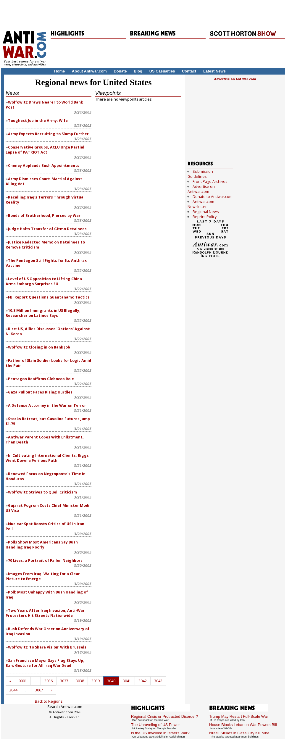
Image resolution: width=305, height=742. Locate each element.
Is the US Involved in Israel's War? (160, 733)
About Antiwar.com (89, 71)
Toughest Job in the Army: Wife (38, 120)
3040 (111, 680)
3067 (39, 690)
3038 (80, 680)
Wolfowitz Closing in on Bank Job (39, 347)
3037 (64, 680)
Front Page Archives (210, 181)
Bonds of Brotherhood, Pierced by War (44, 215)
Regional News (206, 211)
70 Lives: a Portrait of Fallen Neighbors (45, 560)
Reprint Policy (205, 216)
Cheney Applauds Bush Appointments (43, 165)
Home (59, 71)
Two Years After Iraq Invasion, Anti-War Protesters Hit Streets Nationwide (45, 613)
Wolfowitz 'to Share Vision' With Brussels (47, 647)
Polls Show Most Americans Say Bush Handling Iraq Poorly (42, 545)
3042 (142, 680)
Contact (189, 71)
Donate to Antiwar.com (213, 196)
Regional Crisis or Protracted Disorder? (164, 716)
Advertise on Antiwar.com (235, 79)
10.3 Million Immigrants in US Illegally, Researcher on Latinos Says (43, 313)
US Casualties (162, 71)
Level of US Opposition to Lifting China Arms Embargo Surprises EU (44, 281)
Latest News (214, 71)
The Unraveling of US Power (155, 724)
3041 (127, 680)
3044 (13, 690)
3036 (48, 680)
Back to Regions (48, 701)
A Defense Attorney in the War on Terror (47, 405)
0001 (23, 680)
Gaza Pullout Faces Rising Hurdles (40, 392)
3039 (95, 680)
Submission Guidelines (200, 174)
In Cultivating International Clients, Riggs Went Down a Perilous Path (47, 458)
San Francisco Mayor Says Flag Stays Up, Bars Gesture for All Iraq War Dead (45, 663)
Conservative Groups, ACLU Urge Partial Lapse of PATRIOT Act (45, 150)
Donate (120, 71)
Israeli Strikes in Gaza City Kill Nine (239, 733)
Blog (138, 71)
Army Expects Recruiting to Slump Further (48, 133)
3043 (158, 680)
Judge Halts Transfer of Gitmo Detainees (47, 228)
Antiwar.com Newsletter (201, 204)
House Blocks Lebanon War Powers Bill (243, 724)
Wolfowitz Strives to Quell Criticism (42, 492)
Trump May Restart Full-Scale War (238, 716)
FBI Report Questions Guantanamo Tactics (49, 297)
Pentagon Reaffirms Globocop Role (41, 378)
